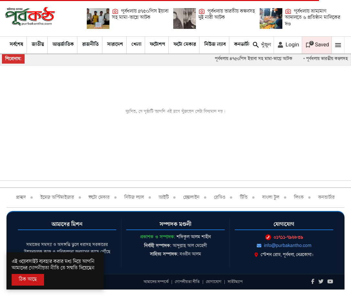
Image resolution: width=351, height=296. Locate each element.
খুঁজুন (261, 45)
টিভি (244, 197)
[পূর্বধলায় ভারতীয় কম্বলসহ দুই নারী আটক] (184, 18)
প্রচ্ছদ (21, 197)
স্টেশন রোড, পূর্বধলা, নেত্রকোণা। (284, 255)
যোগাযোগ (213, 282)
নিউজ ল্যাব (215, 44)
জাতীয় (38, 44)
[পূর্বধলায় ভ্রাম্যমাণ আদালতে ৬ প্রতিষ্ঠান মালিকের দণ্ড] (271, 18)
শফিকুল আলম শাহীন (193, 237)
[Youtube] (330, 282)
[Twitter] (320, 282)
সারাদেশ (115, 44)
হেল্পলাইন (191, 197)
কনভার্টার (242, 44)
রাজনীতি (90, 44)
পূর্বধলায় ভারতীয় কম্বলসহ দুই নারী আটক (226, 14)
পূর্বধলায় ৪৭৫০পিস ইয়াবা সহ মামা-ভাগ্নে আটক (140, 14)
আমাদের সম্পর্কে (156, 282)
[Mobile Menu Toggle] (338, 45)
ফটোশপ (157, 44)
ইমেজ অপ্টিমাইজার (57, 197)
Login (288, 45)
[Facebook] (312, 282)
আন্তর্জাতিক (63, 44)
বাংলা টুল (270, 197)
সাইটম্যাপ (235, 282)
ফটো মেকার (185, 44)
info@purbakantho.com (284, 245)
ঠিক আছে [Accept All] (28, 279)
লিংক (299, 197)
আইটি (164, 197)
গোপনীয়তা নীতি (187, 282)
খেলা (136, 44)
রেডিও (219, 197)
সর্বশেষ (16, 44)
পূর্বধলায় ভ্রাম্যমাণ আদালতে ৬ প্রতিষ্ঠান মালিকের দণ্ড (312, 18)
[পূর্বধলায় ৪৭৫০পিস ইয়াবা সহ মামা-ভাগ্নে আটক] (98, 18)
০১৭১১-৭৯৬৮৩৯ (284, 237)
